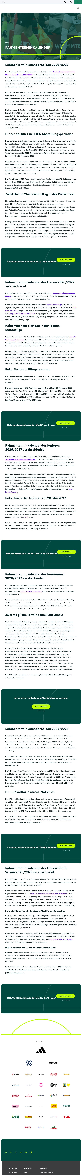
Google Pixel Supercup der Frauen (22, 314)
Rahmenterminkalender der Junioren (20, 459)
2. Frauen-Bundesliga (53, 305)
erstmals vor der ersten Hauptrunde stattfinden (48, 894)
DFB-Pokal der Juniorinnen (31, 591)
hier (26, 517)
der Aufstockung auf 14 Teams (61, 939)
